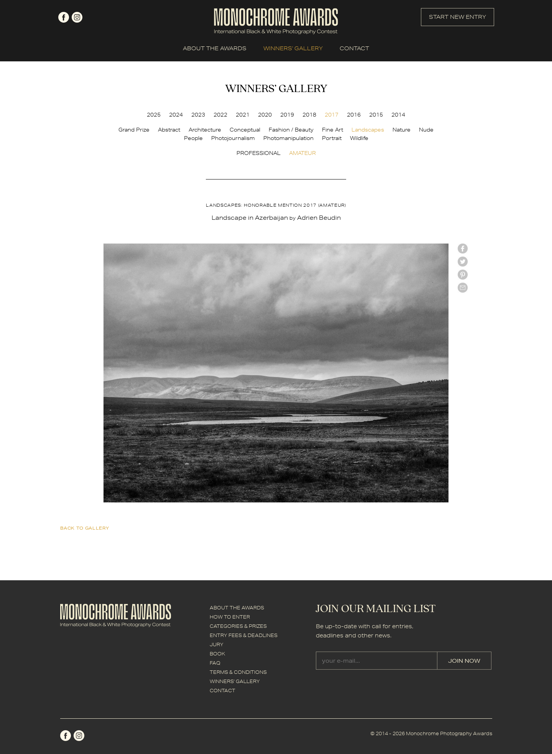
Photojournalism (233, 138)
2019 (287, 114)
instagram (77, 17)
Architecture (205, 129)
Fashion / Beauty (291, 129)
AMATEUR (302, 153)
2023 (198, 114)
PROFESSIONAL (259, 153)
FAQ (215, 663)
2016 (354, 114)
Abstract (169, 129)
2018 (309, 114)
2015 (376, 114)
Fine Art (332, 129)
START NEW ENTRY (457, 16)
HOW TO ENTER (230, 617)
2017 (331, 114)
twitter (463, 262)
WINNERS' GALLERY (293, 48)
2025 (154, 114)
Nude (426, 129)
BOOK (217, 653)
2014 (398, 114)
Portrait (332, 138)
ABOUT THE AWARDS (214, 48)
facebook (63, 17)
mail (463, 288)
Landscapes (368, 129)
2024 (176, 114)
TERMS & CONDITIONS (238, 672)
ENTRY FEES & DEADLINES (244, 635)
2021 (243, 114)
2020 (265, 114)
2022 (220, 114)
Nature (402, 129)
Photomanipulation (288, 138)
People (193, 138)
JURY (216, 644)
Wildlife (359, 138)
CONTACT (354, 48)
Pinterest (463, 275)
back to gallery (84, 528)
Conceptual (245, 129)
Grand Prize (134, 129)
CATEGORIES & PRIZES (238, 626)
